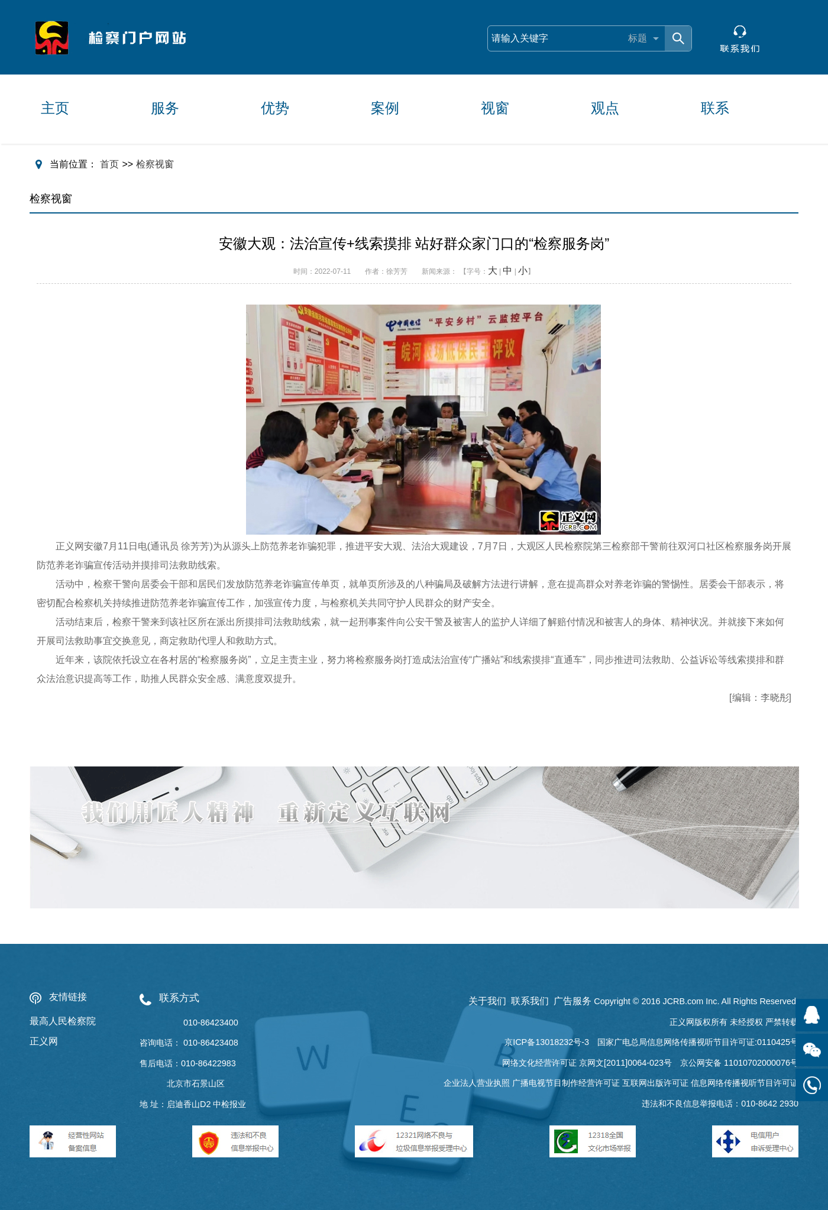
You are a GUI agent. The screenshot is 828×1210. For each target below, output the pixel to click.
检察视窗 (155, 164)
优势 (275, 108)
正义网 (44, 1041)
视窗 (495, 108)
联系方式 (179, 998)
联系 (715, 108)
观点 (605, 108)
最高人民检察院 (63, 1021)
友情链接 (68, 997)
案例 (385, 108)
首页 (109, 164)
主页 (55, 108)
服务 (165, 108)
